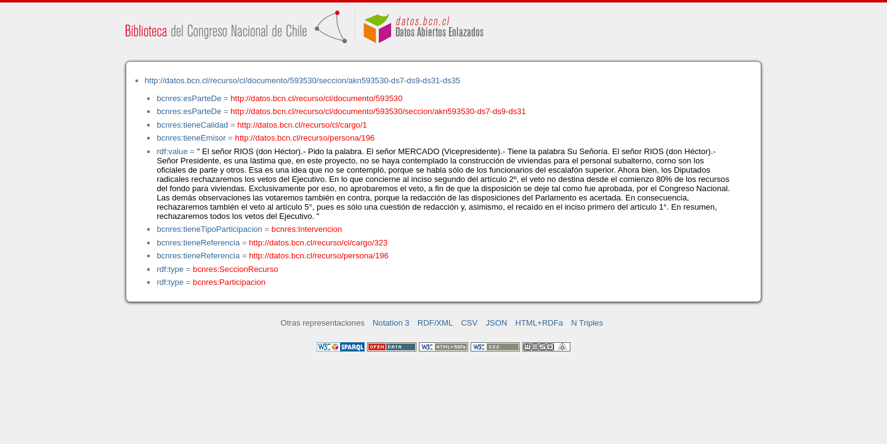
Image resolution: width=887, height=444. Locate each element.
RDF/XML (435, 322)
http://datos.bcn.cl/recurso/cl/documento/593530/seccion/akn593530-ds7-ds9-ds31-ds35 (302, 80)
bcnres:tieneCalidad (192, 125)
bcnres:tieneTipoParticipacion (209, 229)
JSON (496, 322)
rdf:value (171, 151)
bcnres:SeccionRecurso (235, 269)
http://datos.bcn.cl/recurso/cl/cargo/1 (302, 125)
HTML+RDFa (540, 322)
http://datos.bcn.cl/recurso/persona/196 (305, 137)
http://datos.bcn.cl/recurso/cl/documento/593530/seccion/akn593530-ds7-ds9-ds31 (378, 111)
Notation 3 (391, 322)
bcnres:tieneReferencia (198, 242)
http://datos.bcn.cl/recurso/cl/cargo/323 (318, 242)
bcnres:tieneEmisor (190, 137)
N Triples (587, 322)
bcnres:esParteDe (188, 98)
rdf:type (170, 269)
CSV (469, 322)
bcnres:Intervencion (307, 229)
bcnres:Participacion (229, 282)
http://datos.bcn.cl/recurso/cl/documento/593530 (316, 98)
